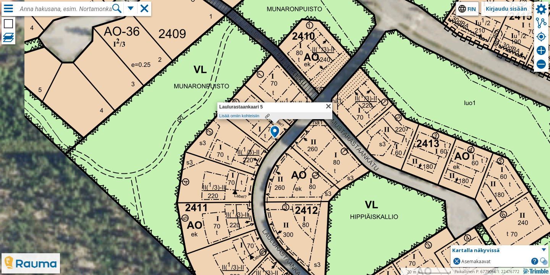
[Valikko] (8, 8)
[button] (275, 132)
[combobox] (66, 9)
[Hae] (117, 8)
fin (471, 9)
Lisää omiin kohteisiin (239, 115)
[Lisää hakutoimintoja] (131, 8)
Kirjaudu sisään (506, 8)
